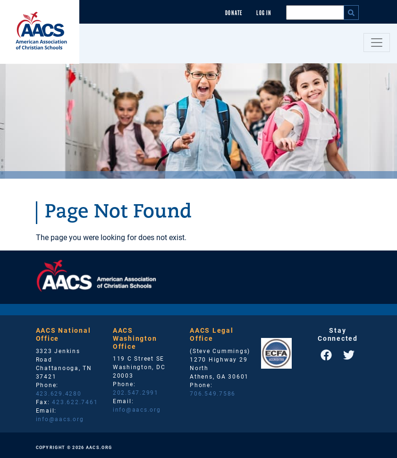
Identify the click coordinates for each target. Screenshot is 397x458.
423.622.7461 (75, 402)
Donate (233, 13)
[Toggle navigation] (376, 42)
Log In (263, 13)
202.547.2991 (136, 392)
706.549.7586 (213, 393)
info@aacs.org (60, 419)
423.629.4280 (59, 393)
